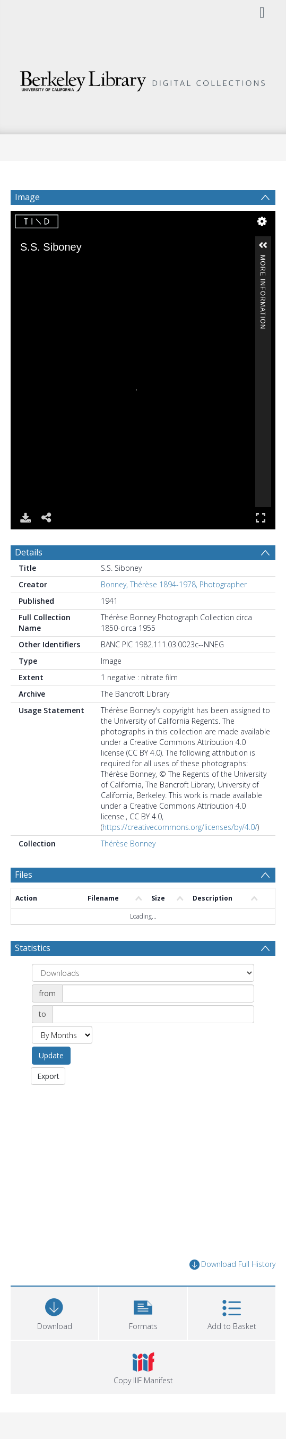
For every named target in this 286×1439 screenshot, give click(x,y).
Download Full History (232, 1264)
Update (51, 1055)
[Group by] (143, 973)
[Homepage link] (143, 78)
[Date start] (158, 993)
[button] (143, 1312)
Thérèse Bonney (128, 843)
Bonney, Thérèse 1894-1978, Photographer (174, 584)
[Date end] (153, 1014)
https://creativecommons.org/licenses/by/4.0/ (179, 827)
